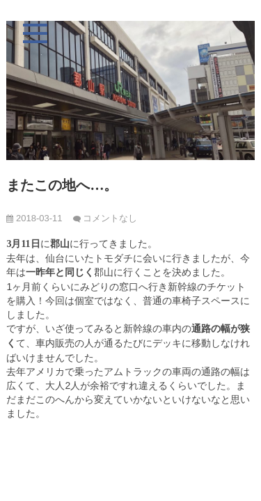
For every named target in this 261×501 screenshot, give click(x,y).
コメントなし (110, 218)
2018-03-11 (34, 218)
